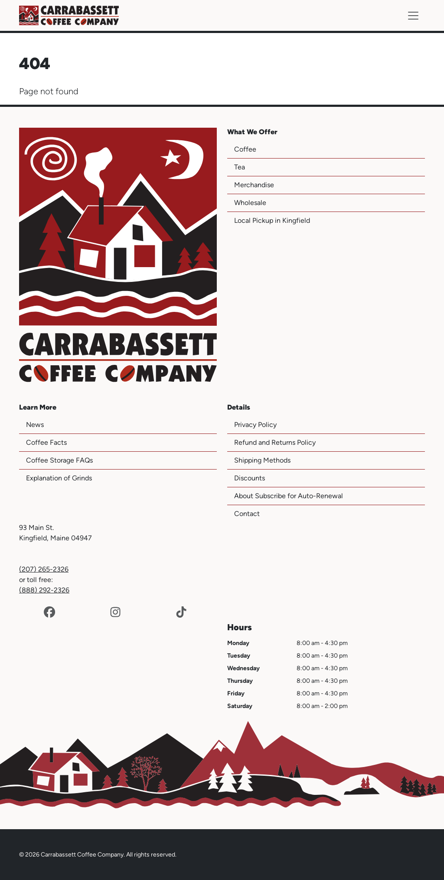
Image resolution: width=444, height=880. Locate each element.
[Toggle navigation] (413, 15)
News (35, 424)
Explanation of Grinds (59, 478)
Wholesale (250, 202)
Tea (239, 167)
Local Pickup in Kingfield (272, 220)
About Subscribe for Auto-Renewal (288, 496)
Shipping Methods (262, 460)
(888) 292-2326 (44, 590)
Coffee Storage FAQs (59, 460)
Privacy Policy (255, 424)
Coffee (245, 149)
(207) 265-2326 (44, 569)
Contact (247, 513)
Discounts (249, 478)
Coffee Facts (46, 442)
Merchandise (254, 185)
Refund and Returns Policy (275, 442)
